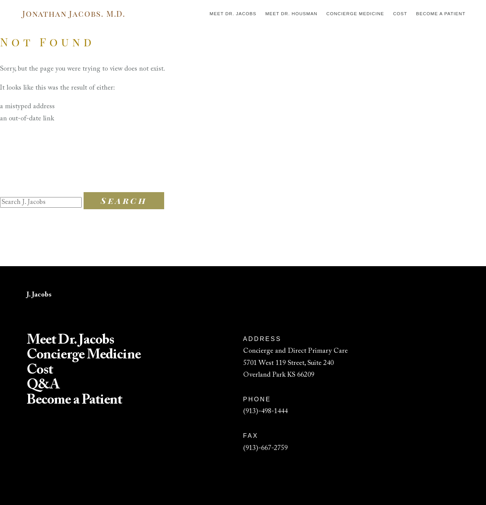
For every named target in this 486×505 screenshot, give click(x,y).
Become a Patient (440, 13)
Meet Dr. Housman (291, 13)
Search (124, 200)
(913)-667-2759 (265, 448)
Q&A (43, 385)
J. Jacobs (39, 295)
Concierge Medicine (355, 13)
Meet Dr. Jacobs (233, 13)
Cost (400, 13)
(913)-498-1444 (265, 411)
